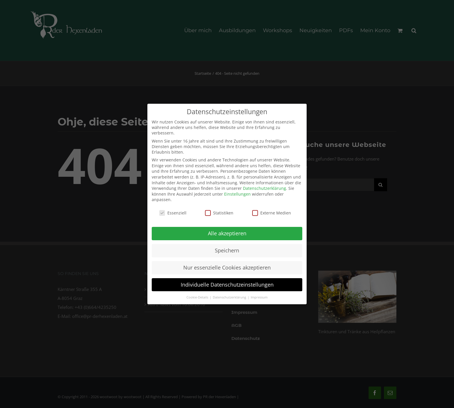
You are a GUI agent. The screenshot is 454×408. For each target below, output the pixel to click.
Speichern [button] (227, 248)
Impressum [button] (259, 296)
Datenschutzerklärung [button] (230, 296)
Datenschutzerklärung (264, 187)
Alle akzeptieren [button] (227, 231)
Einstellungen (237, 192)
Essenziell (172, 211)
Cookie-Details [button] (197, 296)
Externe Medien (271, 211)
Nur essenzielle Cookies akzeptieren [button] (227, 265)
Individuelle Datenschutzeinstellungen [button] (227, 282)
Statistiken (219, 211)
